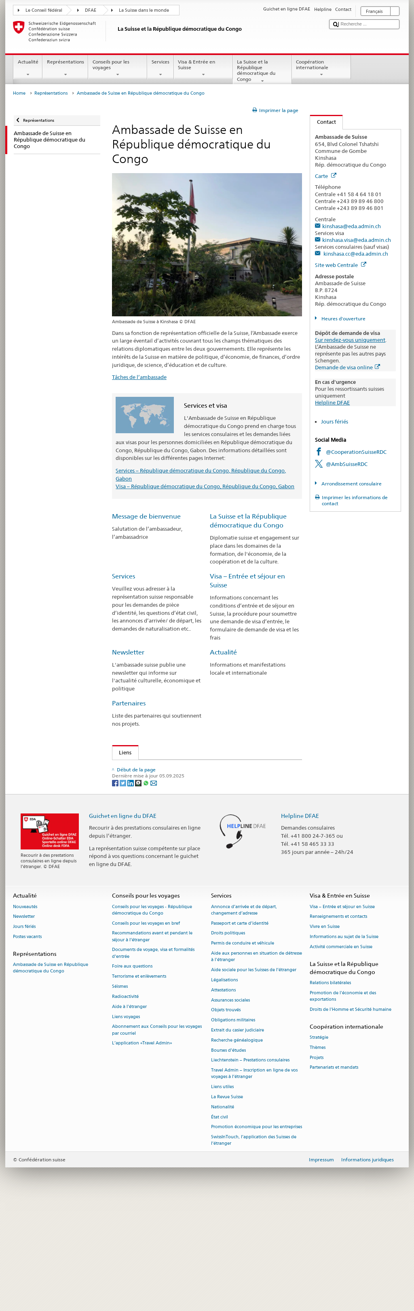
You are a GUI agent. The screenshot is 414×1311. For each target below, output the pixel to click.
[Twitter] (123, 890)
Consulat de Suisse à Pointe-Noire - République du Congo (190, 780)
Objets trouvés (226, 1117)
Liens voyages (126, 1124)
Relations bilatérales (330, 1090)
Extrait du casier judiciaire (237, 1137)
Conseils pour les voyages (118, 68)
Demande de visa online (347, 367)
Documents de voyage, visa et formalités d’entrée (153, 1060)
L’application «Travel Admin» (142, 1150)
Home (19, 93)
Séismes (120, 1094)
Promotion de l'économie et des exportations (343, 1104)
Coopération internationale (321, 68)
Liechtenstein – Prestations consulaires (250, 1167)
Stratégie (319, 1145)
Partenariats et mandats (334, 1175)
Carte (325, 176)
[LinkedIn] (131, 890)
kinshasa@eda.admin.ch (351, 226)
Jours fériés (334, 421)
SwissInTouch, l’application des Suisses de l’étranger (253, 1248)
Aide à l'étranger (129, 1113)
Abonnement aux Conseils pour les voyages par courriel (157, 1137)
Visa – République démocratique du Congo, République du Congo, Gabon (205, 486)
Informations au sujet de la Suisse (344, 1044)
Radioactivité (125, 1104)
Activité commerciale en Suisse (341, 1054)
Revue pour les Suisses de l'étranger (163, 792)
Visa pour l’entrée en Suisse (150, 829)
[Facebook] (116, 890)
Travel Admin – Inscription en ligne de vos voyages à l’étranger (254, 1181)
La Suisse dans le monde (144, 10)
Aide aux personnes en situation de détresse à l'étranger (256, 1064)
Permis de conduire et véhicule (242, 1050)
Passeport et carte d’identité (239, 1030)
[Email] (153, 890)
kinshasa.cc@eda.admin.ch (355, 253)
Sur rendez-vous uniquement (350, 340)
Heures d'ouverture (342, 319)
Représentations (65, 68)
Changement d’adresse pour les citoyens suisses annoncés (186, 816)
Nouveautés (25, 1014)
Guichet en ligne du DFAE (122, 922)
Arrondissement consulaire (351, 484)
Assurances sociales (230, 1107)
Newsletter (128, 652)
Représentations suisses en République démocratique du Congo (194, 804)
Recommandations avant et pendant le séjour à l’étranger (152, 1044)
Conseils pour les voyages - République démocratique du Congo (152, 1017)
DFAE (90, 10)
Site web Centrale (340, 265)
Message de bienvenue (146, 516)
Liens (122, 752)
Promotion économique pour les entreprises (256, 1234)
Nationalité (222, 1214)
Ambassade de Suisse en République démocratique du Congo (50, 1075)
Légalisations (224, 1087)
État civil (219, 1224)
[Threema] (139, 890)
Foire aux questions (132, 1073)
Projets (316, 1164)
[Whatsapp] (146, 890)
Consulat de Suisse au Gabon (155, 768)
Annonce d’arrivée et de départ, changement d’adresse (244, 1017)
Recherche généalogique (237, 1147)
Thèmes (317, 1154)
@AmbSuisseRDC (347, 464)
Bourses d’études (137, 853)
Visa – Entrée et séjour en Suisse (342, 1014)
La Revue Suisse (227, 1204)
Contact (323, 122)
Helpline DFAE (332, 402)
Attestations (223, 1097)
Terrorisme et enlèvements (139, 1083)
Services (160, 68)
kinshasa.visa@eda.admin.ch (356, 240)
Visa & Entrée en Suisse (203, 68)
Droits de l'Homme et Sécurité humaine (350, 1117)
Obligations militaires (233, 1127)
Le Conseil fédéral (43, 10)
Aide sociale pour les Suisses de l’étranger (253, 1077)
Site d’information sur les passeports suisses (169, 841)
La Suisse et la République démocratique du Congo (262, 71)
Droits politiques (228, 1040)
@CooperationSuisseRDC (356, 452)
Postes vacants (27, 1044)
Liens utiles (222, 1194)
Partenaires (129, 703)
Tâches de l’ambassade (139, 377)
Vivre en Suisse (325, 1034)
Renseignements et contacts (338, 1024)
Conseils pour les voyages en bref (146, 1030)
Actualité (28, 68)
